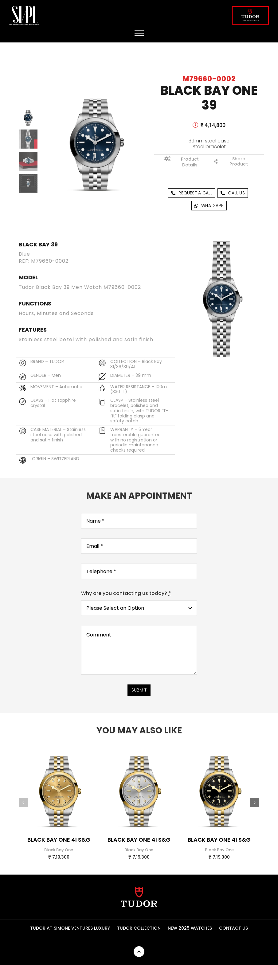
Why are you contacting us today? (126, 598)
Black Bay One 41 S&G (58, 844)
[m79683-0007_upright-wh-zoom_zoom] (139, 755)
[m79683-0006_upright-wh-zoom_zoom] (219, 755)
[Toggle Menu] (139, 33)
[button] (23, 807)
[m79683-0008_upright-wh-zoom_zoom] (59, 755)
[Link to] (195, 125)
